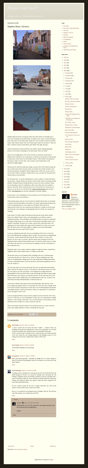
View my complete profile (69, 209)
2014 (65, 182)
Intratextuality (68, 111)
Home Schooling (69, 130)
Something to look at (70, 152)
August (67, 83)
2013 (65, 184)
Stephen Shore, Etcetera (71, 125)
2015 (65, 179)
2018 (65, 171)
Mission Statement (68, 37)
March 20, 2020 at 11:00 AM (26, 325)
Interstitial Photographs (71, 132)
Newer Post (11, 446)
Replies (16, 399)
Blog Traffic (68, 147)
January (67, 165)
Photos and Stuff (22, 8)
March (67, 96)
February (67, 163)
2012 (65, 187)
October (67, 78)
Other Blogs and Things (69, 49)
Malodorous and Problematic (72, 127)
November (68, 75)
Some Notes (68, 144)
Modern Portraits (69, 104)
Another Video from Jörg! (72, 99)
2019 (65, 169)
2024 (65, 60)
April (66, 94)
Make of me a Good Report (72, 154)
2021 (65, 68)
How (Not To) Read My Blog (71, 28)
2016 (65, 176)
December (68, 73)
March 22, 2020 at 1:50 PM (27, 356)
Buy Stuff (66, 26)
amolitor (19, 403)
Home (32, 446)
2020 (65, 70)
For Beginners (67, 39)
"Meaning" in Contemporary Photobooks (72, 119)
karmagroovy (16, 356)
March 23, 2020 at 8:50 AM (31, 403)
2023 (65, 62)
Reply (13, 339)
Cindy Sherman (69, 157)
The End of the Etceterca (71, 159)
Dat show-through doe (71, 106)
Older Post (53, 446)
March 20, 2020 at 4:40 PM (27, 345)
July (66, 86)
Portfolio (65, 35)
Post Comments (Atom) (21, 449)
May (66, 91)
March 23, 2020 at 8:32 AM (29, 370)
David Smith (15, 345)
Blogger (51, 459)
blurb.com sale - (69, 139)
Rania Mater (68, 109)
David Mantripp (16, 370)
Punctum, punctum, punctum (72, 101)
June (66, 88)
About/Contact (67, 43)
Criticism (65, 30)
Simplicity (67, 149)
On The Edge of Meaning (71, 142)
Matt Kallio (15, 325)
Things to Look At (68, 32)
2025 (65, 57)
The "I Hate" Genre (70, 122)
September (68, 81)
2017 (65, 174)
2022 (65, 65)
